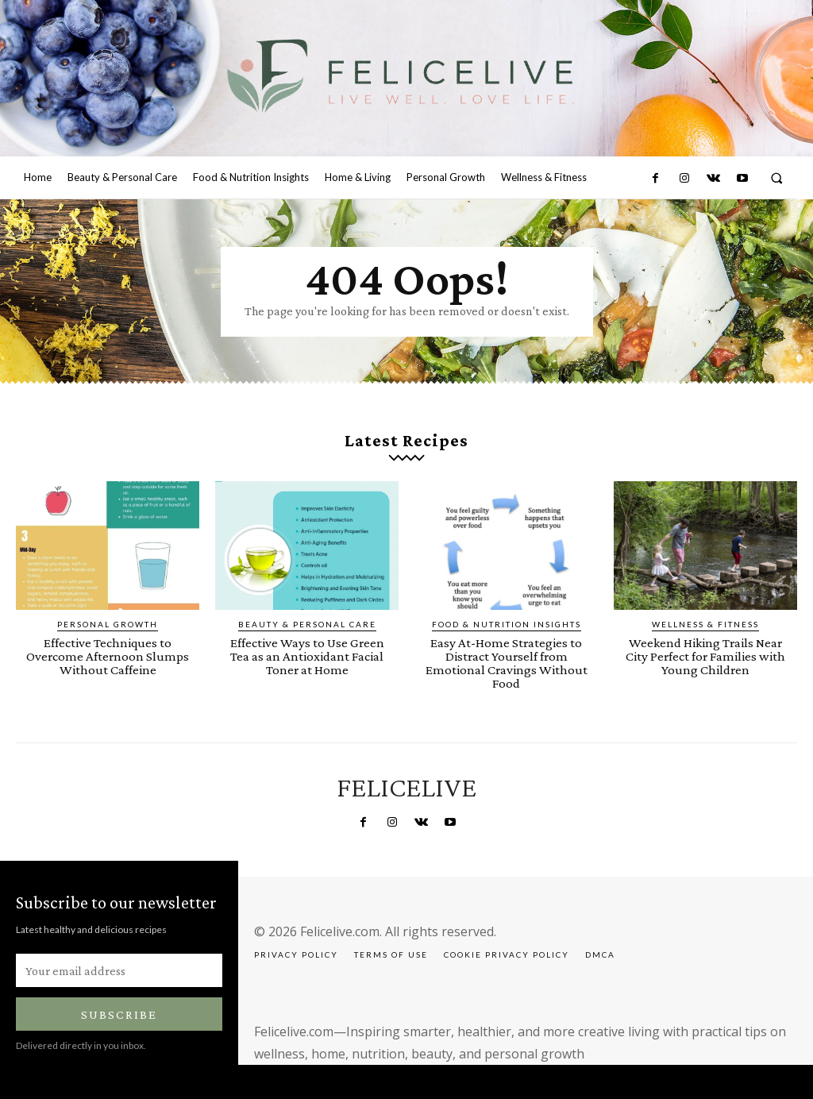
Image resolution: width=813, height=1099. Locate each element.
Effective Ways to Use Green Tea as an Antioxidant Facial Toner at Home (307, 656)
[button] (777, 178)
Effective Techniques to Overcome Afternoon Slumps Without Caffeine (107, 656)
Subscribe (119, 1014)
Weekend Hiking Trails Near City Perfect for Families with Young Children (705, 656)
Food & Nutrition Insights (506, 624)
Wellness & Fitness (705, 624)
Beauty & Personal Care (307, 624)
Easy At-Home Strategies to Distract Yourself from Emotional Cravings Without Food (507, 663)
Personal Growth (107, 624)
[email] (119, 970)
